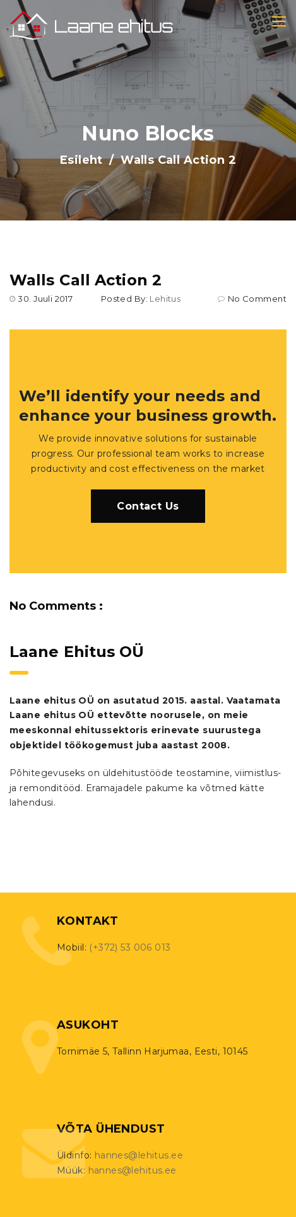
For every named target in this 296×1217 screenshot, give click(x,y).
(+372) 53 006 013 (129, 947)
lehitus (165, 299)
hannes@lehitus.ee (139, 1155)
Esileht (81, 160)
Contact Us (148, 506)
